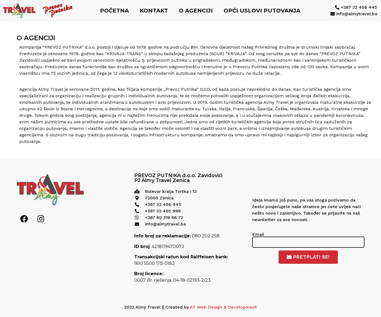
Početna (114, 10)
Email (258, 234)
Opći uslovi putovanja (262, 10)
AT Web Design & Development (223, 307)
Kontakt (154, 10)
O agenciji (196, 10)
